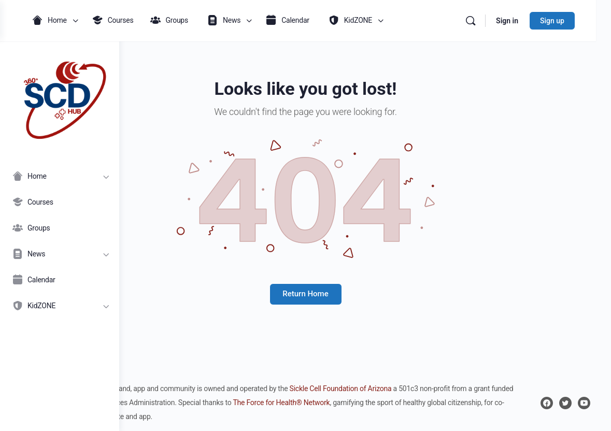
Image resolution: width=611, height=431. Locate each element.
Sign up (567, 21)
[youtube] (584, 403)
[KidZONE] (59, 306)
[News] (59, 254)
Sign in (522, 21)
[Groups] (59, 228)
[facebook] (547, 403)
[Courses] (59, 202)
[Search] (485, 21)
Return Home (365, 293)
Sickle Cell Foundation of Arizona (460, 388)
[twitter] (565, 403)
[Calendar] (59, 280)
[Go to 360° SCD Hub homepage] (59, 97)
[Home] (59, 176)
